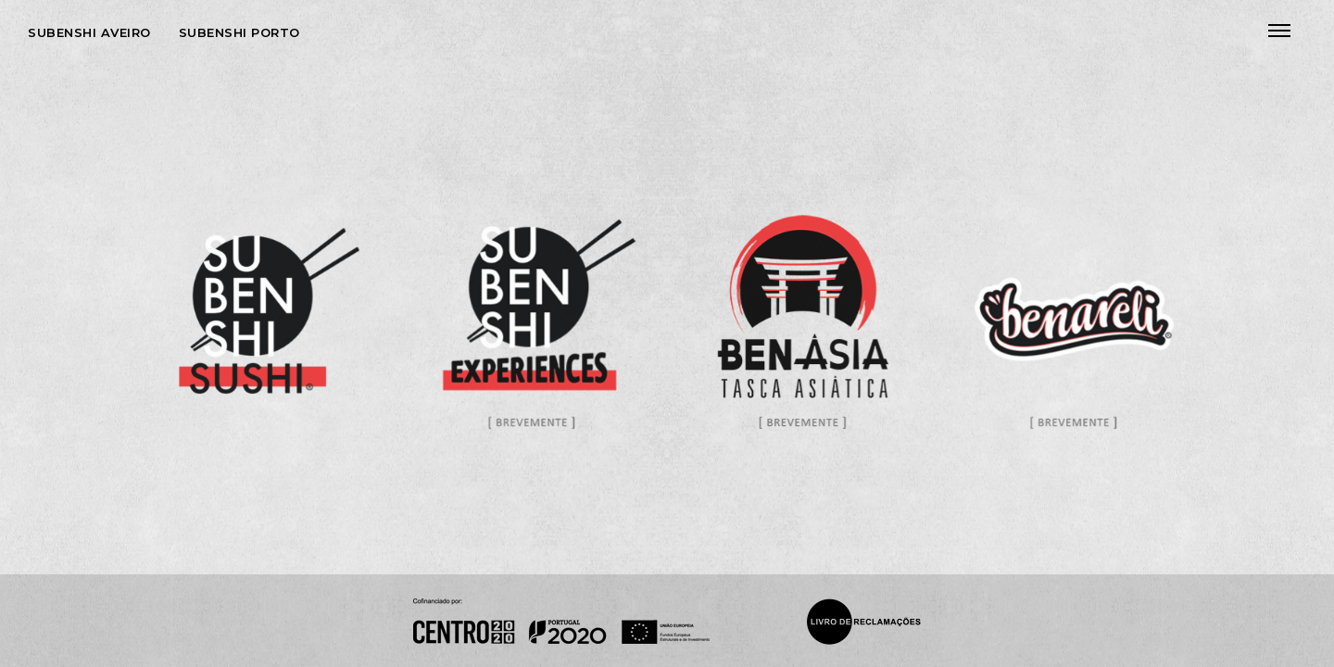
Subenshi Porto (239, 32)
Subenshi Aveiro (89, 32)
